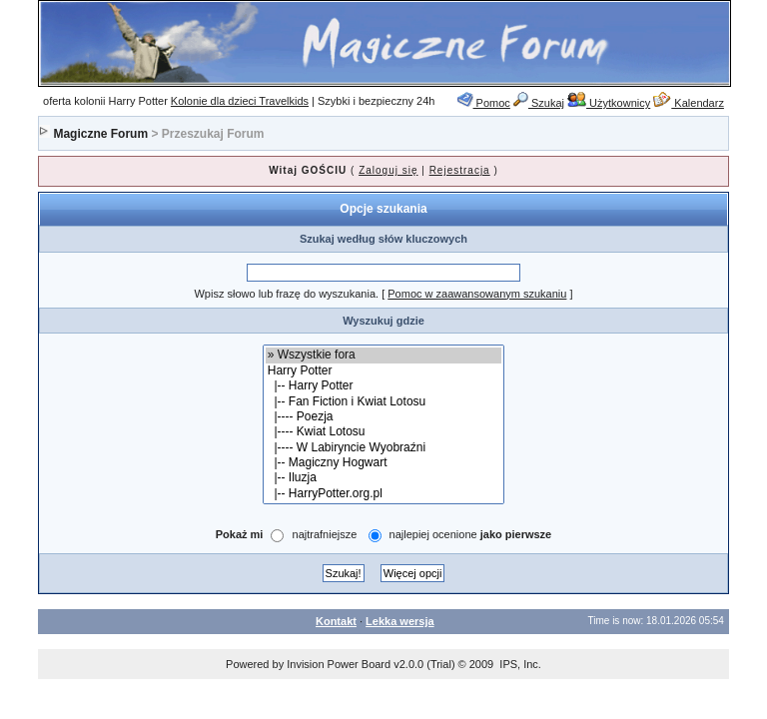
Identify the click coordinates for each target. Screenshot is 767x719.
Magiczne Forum (100, 134)
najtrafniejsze (325, 535)
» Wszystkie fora (384, 355)
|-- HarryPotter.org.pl (384, 493)
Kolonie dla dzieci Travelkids (240, 101)
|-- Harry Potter (384, 385)
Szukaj (538, 103)
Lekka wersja (400, 621)
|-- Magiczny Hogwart (384, 462)
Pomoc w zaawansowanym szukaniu (476, 294)
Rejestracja (459, 170)
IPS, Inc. (520, 664)
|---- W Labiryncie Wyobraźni (384, 447)
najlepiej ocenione (470, 535)
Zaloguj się (388, 170)
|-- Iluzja (384, 477)
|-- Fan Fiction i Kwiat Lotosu (384, 401)
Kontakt (336, 621)
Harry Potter (384, 370)
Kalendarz (688, 103)
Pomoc (483, 103)
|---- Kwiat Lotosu (384, 431)
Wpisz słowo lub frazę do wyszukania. (286, 294)
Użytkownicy (608, 103)
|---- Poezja (384, 416)
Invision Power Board (338, 664)
